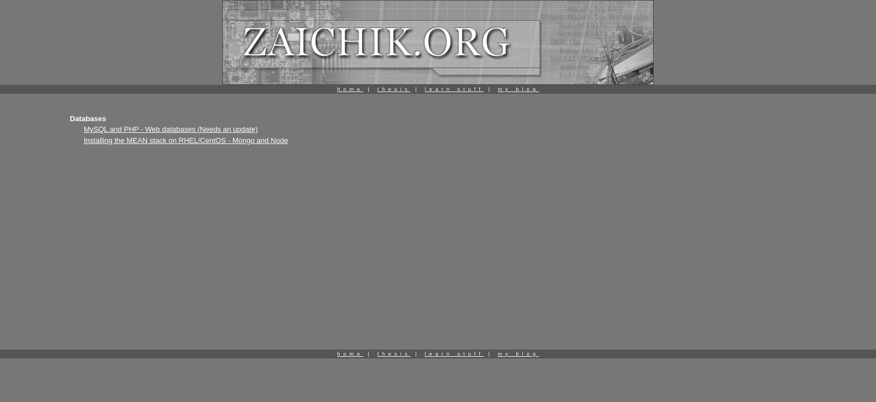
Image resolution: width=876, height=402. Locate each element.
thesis (394, 89)
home (350, 89)
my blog (518, 89)
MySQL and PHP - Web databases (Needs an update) (171, 129)
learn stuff (454, 89)
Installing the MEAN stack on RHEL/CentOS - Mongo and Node (186, 140)
